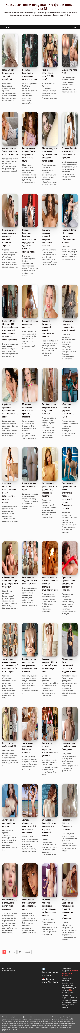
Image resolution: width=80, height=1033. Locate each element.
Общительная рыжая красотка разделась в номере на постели (49, 489)
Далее (28, 952)
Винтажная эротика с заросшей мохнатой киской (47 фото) (50, 749)
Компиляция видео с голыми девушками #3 (29, 580)
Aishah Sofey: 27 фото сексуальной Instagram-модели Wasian (69, 665)
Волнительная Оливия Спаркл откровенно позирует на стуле (29, 154)
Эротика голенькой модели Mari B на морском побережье (29, 826)
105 (20, 952)
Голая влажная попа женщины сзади (29, 486)
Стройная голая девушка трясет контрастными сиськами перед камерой (29, 665)
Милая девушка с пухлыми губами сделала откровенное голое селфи (49, 154)
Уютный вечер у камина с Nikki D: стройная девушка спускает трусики (50, 583)
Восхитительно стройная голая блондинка (69, 746)
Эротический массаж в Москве (8, 969)
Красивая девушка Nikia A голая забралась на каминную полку (49, 665)
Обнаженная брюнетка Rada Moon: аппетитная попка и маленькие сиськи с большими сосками (69, 496)
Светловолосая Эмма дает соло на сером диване (10, 151)
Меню (6, 27)
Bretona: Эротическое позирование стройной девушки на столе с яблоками (68, 909)
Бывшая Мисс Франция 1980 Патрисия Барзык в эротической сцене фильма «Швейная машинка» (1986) (10, 330)
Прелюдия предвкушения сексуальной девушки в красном (68, 583)
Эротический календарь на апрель (8, 823)
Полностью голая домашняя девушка (30, 324)
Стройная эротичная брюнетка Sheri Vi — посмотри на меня (10, 410)
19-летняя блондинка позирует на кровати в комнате (27, 410)
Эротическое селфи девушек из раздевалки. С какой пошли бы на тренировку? (10, 665)
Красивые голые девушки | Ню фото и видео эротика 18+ (40, 6)
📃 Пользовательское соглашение (50, 972)
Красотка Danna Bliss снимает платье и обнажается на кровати (69, 236)
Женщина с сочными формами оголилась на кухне (68, 410)
